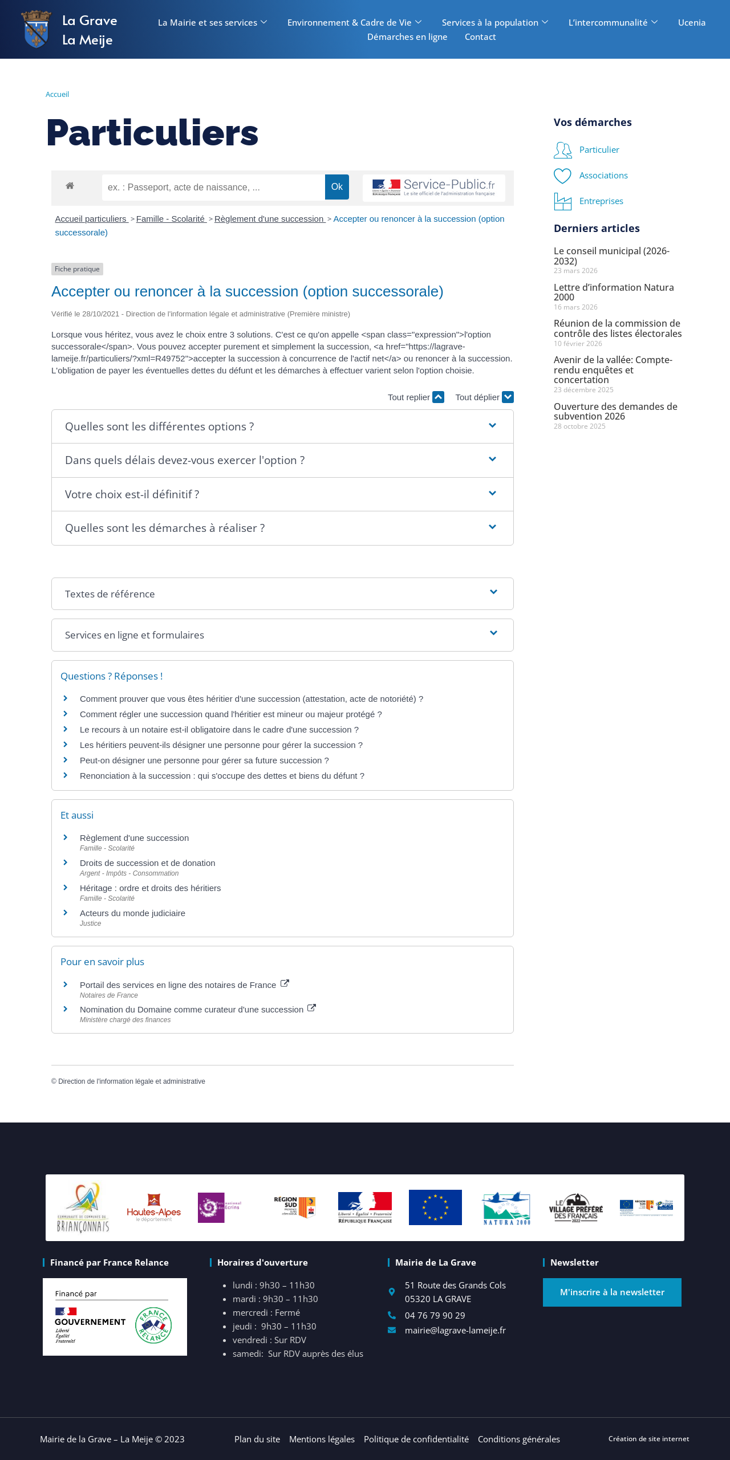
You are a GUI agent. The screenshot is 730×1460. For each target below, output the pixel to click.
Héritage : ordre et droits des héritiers (150, 888)
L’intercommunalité (613, 22)
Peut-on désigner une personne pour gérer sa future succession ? (204, 760)
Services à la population (495, 22)
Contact (480, 36)
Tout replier (416, 397)
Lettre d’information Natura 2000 (614, 292)
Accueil (57, 94)
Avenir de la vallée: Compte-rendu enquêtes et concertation (613, 369)
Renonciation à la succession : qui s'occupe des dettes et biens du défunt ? (222, 775)
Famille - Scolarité (171, 218)
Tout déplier (484, 397)
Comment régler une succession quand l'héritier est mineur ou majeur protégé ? (231, 714)
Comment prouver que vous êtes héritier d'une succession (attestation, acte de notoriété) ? (251, 698)
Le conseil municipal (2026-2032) (612, 256)
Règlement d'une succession (270, 218)
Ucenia (692, 22)
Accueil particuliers (92, 218)
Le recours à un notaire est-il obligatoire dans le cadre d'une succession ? (219, 729)
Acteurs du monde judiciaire (132, 913)
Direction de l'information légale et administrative (131, 1081)
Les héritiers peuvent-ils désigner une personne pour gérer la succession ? (221, 745)
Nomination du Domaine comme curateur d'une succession (198, 1009)
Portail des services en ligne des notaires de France (184, 985)
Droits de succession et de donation (148, 863)
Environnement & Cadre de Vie (354, 22)
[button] (282, 427)
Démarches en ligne (407, 36)
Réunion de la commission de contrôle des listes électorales (618, 328)
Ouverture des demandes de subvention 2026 (616, 411)
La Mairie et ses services (212, 22)
